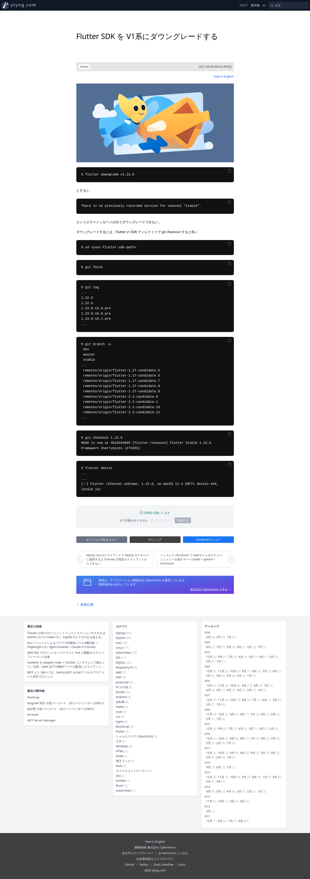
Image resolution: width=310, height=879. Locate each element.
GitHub (129, 864)
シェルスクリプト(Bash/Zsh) (134, 736)
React (119, 785)
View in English (224, 76)
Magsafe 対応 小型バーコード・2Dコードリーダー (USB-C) (65, 703)
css (118, 717)
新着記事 (85, 604)
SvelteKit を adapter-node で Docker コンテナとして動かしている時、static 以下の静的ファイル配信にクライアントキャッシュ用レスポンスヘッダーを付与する (66, 664)
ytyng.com (24, 5)
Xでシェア (154, 539)
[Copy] (229, 170)
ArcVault (32, 714)
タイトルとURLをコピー (101, 539)
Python (120, 638)
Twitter (144, 864)
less (118, 776)
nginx (120, 721)
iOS (118, 657)
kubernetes (123, 653)
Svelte (120, 707)
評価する (183, 520)
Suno (181, 864)
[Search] (272, 5)
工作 (119, 741)
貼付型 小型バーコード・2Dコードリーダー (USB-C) (60, 709)
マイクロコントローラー (132, 771)
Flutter (120, 731)
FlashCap (33, 697)
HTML (120, 751)
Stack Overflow (163, 864)
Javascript (122, 682)
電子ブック (123, 761)
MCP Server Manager (41, 720)
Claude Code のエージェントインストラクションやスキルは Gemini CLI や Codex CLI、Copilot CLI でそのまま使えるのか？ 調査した (66, 635)
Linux (119, 648)
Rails (119, 766)
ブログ (243, 5)
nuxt (119, 712)
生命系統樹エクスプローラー (155, 859)
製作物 (255, 5)
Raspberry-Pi (124, 667)
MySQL (120, 662)
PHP (118, 677)
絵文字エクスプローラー (138, 853)
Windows (122, 746)
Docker (121, 692)
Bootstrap (122, 726)
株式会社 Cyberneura (161, 847)
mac (119, 643)
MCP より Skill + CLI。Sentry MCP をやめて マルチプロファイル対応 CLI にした (66, 674)
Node (119, 756)
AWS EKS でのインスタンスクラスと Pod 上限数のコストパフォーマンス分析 (65, 655)
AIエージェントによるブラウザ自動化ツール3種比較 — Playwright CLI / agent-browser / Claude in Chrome (62, 645)
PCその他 (122, 687)
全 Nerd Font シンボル (173, 853)
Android (121, 697)
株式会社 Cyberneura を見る (209, 589)
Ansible (121, 781)
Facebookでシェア (208, 539)
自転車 (120, 702)
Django (121, 633)
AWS (119, 672)
